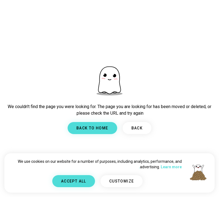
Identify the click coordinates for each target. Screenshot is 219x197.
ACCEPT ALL (73, 181)
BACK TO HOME (92, 128)
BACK (137, 128)
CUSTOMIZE (121, 181)
